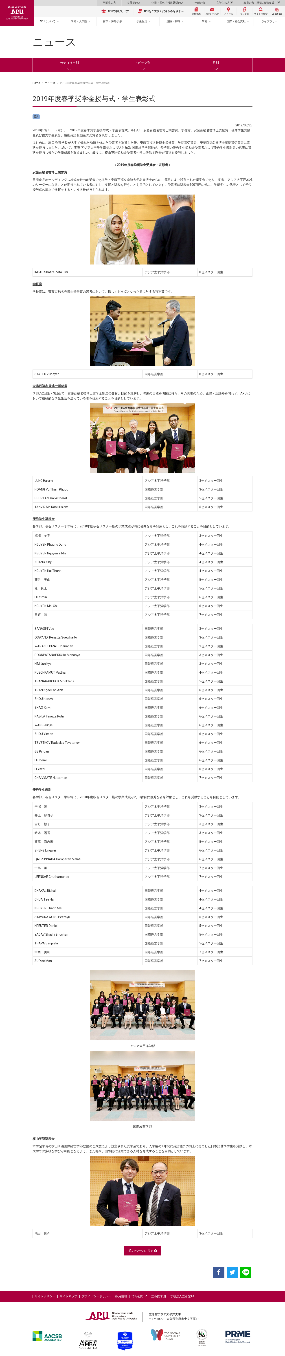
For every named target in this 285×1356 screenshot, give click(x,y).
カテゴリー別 (69, 63)
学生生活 (141, 21)
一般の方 (200, 2)
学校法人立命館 (182, 1296)
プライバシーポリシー (96, 1296)
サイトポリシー (45, 1296)
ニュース (50, 83)
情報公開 (139, 1296)
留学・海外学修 (112, 21)
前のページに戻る (142, 1251)
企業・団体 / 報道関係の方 (167, 2)
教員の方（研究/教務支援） (261, 2)
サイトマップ (68, 1296)
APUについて (47, 21)
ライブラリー (269, 21)
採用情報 (121, 1296)
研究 (204, 21)
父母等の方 (133, 2)
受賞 (36, 116)
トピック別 (142, 63)
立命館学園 (158, 1296)
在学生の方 (224, 2)
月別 (216, 63)
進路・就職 (173, 21)
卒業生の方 (109, 2)
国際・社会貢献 (236, 21)
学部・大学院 (79, 21)
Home (36, 83)
